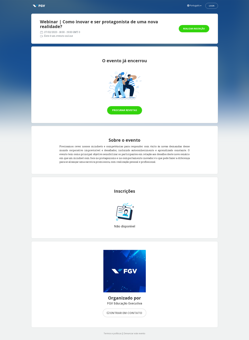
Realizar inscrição (194, 28)
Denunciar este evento (134, 333)
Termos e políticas (113, 333)
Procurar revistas (124, 110)
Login (211, 6)
